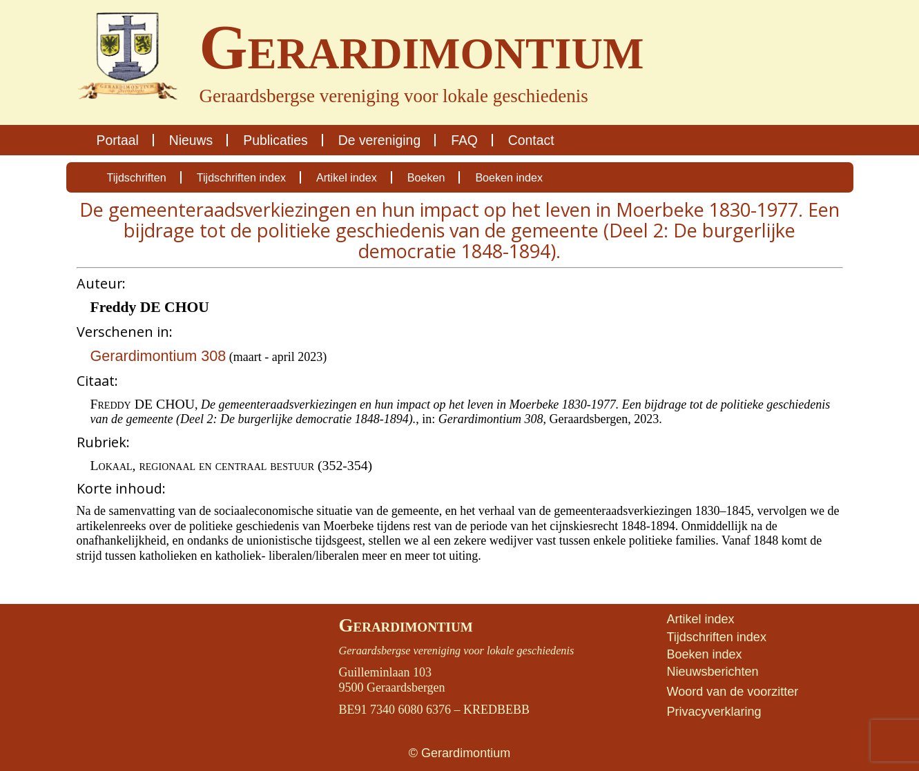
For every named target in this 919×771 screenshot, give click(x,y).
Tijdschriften (136, 177)
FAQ (464, 140)
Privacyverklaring (713, 712)
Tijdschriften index (241, 177)
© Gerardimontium (459, 753)
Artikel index (346, 177)
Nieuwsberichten (712, 672)
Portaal (118, 140)
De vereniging (379, 140)
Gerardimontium (405, 625)
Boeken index (509, 177)
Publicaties (275, 140)
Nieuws (191, 140)
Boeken (426, 177)
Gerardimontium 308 (158, 355)
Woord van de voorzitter (732, 692)
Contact (531, 140)
